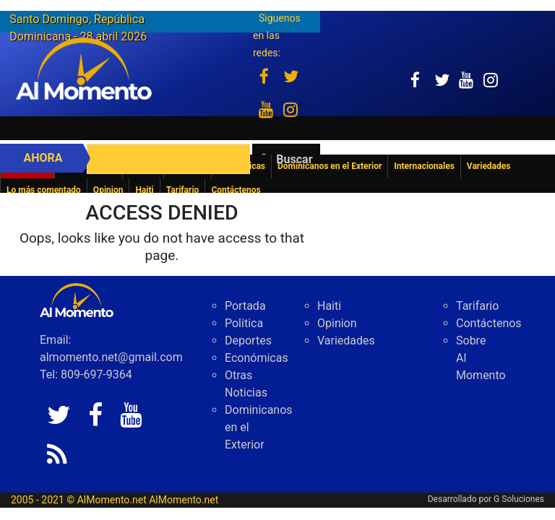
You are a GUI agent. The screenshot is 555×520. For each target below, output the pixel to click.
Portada (245, 306)
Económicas (256, 358)
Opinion (337, 323)
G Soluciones (519, 499)
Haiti (329, 306)
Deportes (248, 340)
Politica (244, 323)
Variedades (346, 340)
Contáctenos (489, 323)
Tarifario (477, 306)
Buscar (294, 159)
